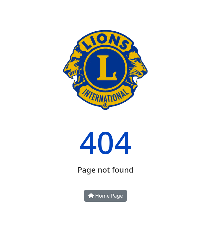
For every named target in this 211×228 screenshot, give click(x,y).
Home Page (105, 195)
